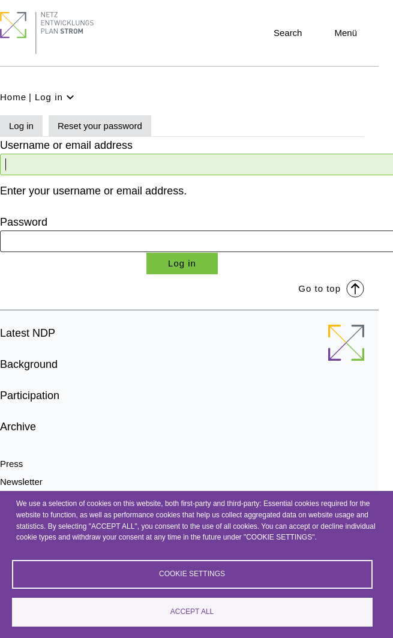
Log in (21, 126)
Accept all (192, 611)
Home (13, 97)
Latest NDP (27, 333)
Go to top (331, 288)
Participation (29, 396)
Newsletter (21, 482)
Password (23, 222)
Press (11, 464)
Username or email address (66, 145)
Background (29, 364)
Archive (18, 427)
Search (288, 33)
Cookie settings (192, 574)
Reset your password (100, 126)
